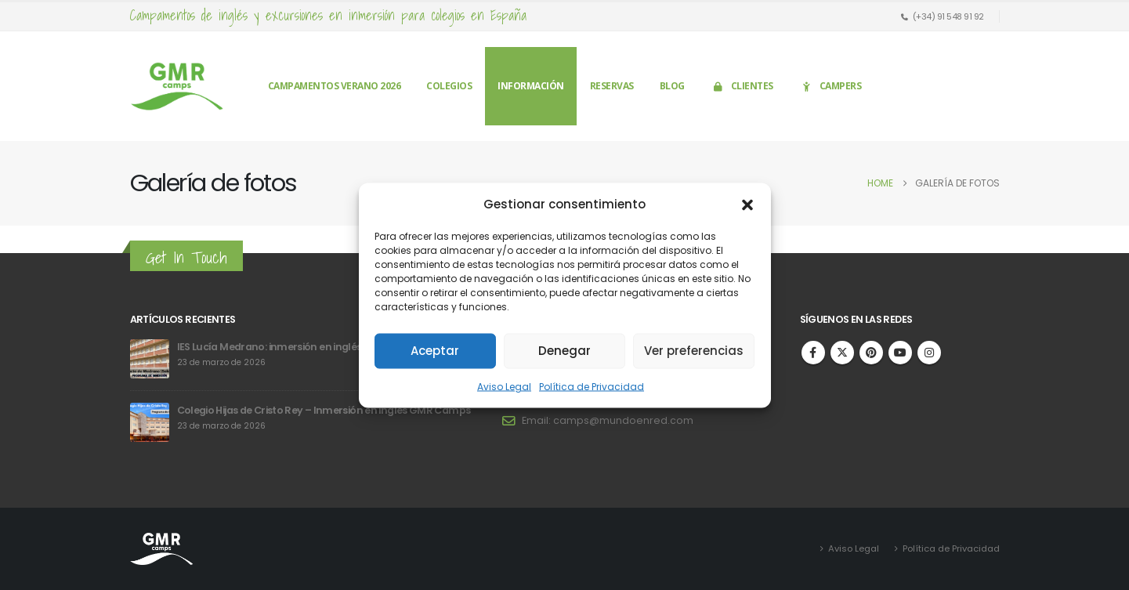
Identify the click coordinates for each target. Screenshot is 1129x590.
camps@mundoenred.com (623, 420)
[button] (747, 204)
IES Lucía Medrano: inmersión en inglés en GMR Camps (308, 346)
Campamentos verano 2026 (334, 85)
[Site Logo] (177, 86)
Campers (830, 85)
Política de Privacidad (591, 386)
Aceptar (435, 350)
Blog (672, 85)
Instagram (929, 352)
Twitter (842, 352)
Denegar (564, 350)
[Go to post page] (149, 358)
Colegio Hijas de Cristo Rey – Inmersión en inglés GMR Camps (324, 410)
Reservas (612, 85)
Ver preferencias (694, 350)
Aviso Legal (504, 386)
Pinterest (871, 352)
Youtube (900, 352)
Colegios (449, 85)
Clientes (742, 85)
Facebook (813, 352)
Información (531, 85)
